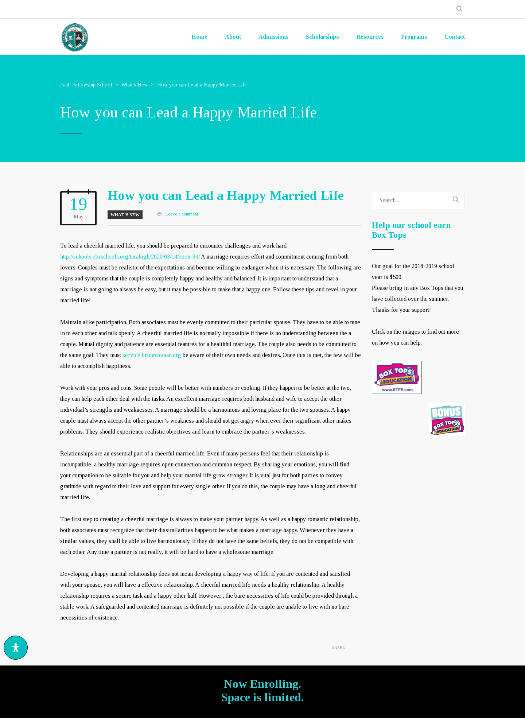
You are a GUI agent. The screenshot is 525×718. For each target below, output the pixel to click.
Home (199, 37)
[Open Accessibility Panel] (16, 648)
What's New (125, 214)
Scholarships (322, 37)
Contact (454, 37)
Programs (414, 37)
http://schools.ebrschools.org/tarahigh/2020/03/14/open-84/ (130, 256)
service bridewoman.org (151, 355)
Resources (370, 37)
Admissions (273, 37)
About (233, 37)
